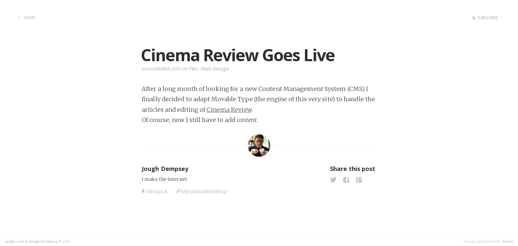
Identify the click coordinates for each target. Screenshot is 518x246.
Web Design (215, 68)
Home (29, 17)
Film (193, 68)
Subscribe (487, 17)
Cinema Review (228, 109)
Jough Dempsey (165, 169)
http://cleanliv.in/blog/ (203, 191)
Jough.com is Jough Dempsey (31, 241)
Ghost (507, 241)
